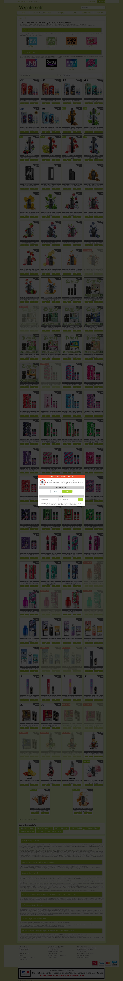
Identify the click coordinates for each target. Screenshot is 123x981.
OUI (67, 491)
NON (55, 491)
